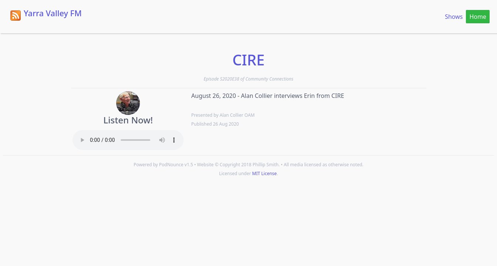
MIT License (264, 173)
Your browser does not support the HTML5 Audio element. (128, 140)
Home (477, 17)
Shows (454, 17)
